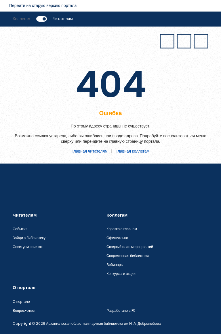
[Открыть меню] (20, 40)
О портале (21, 301)
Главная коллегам (132, 151)
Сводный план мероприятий (129, 246)
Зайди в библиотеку (29, 237)
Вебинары (114, 264)
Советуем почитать (28, 246)
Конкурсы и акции (121, 273)
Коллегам (22, 19)
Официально (117, 237)
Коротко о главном (121, 228)
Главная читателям (90, 151)
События (20, 228)
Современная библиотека (127, 255)
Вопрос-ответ (24, 310)
